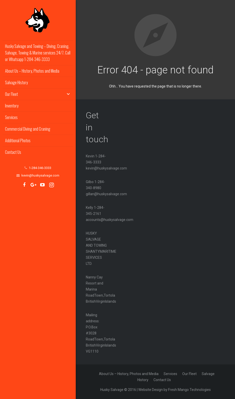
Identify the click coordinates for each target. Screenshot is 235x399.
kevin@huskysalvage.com (40, 175)
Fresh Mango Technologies (189, 390)
